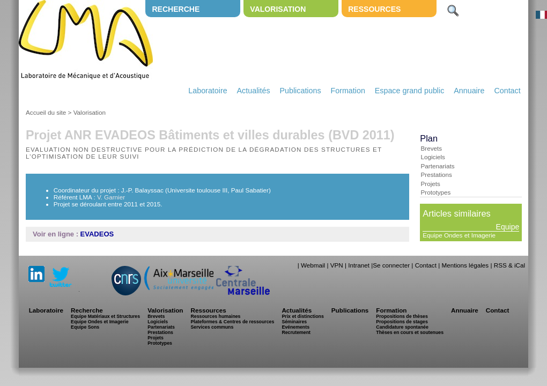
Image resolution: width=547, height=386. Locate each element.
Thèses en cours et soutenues (409, 332)
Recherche (175, 9)
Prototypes (435, 192)
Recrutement (296, 332)
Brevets (431, 148)
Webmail (313, 265)
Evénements (295, 327)
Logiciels (432, 156)
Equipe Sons (85, 327)
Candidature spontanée (402, 327)
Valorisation (278, 9)
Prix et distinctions (302, 316)
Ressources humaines (215, 316)
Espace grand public (410, 90)
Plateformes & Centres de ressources (232, 321)
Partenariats (437, 165)
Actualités (253, 90)
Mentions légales (465, 265)
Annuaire (469, 90)
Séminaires (294, 321)
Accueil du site (46, 112)
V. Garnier (111, 197)
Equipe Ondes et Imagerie (459, 235)
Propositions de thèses (401, 316)
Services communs (211, 327)
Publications (300, 90)
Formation (348, 90)
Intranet (358, 265)
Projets (430, 183)
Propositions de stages (401, 321)
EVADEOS (97, 234)
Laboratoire (207, 90)
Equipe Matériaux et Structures (105, 316)
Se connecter (391, 265)
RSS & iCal (509, 265)
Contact (507, 90)
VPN (336, 265)
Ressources (374, 9)
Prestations (436, 174)
